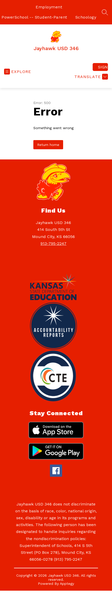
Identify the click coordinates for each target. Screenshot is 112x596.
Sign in (103, 67)
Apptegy (67, 584)
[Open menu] (17, 71)
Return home (48, 145)
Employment (49, 7)
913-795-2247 (53, 243)
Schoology (85, 17)
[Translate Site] (90, 76)
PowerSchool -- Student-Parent (34, 17)
